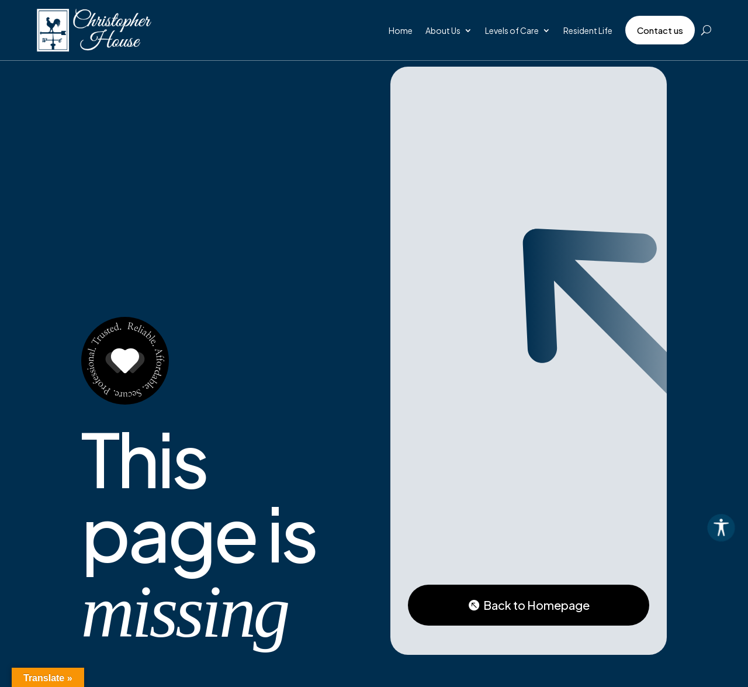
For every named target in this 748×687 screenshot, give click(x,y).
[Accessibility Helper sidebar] (734, 527)
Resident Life (587, 30)
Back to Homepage (536, 605)
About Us (442, 30)
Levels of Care (512, 30)
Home (401, 30)
